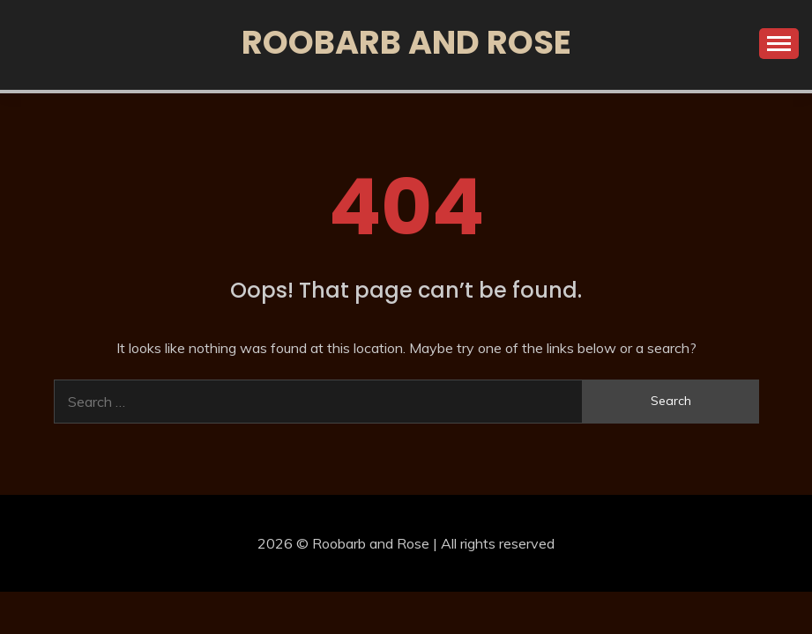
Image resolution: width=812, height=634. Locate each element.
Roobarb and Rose (406, 42)
